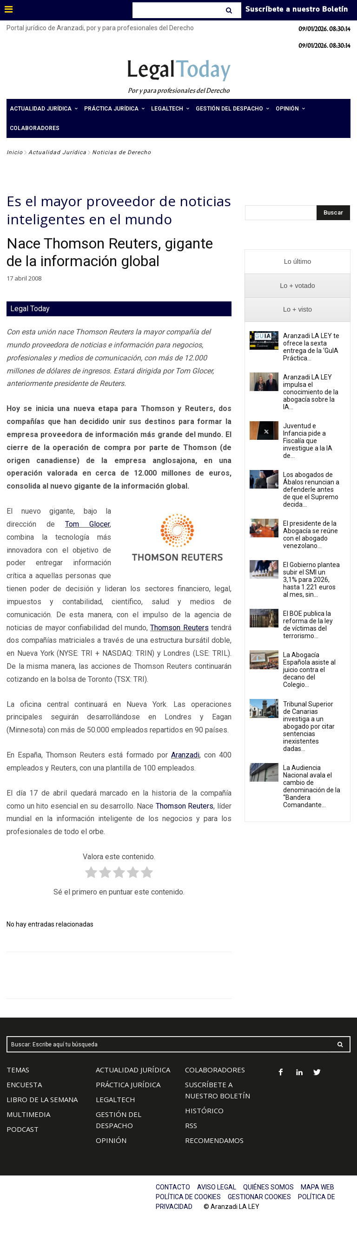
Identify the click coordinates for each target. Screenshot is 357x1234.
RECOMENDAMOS (214, 1140)
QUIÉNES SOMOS (268, 1187)
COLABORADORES (215, 1069)
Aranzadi (185, 755)
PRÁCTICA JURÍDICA (128, 1084)
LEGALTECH (115, 1099)
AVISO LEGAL (216, 1187)
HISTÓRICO (204, 1110)
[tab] (297, 261)
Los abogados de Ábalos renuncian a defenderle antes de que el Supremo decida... (311, 489)
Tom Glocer (87, 524)
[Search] (230, 10)
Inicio (15, 152)
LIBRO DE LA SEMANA (42, 1099)
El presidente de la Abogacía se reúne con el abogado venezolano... (310, 534)
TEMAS (18, 1069)
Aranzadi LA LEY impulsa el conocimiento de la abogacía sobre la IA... (310, 392)
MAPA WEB (317, 1187)
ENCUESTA (24, 1084)
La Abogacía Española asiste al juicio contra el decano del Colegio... (309, 669)
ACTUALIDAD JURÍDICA (133, 1069)
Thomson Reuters (179, 627)
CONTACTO (173, 1187)
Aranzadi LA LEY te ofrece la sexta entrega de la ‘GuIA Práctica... (311, 347)
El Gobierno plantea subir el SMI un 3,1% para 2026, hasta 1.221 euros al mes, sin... (311, 579)
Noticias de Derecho (121, 152)
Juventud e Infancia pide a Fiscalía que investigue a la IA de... (307, 440)
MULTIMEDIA (28, 1114)
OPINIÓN (111, 1140)
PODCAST (23, 1129)
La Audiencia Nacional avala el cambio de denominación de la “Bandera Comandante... (311, 786)
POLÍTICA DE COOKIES (188, 1197)
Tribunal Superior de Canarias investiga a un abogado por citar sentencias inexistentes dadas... (309, 726)
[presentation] (297, 261)
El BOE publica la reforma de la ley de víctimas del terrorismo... (308, 625)
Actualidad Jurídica (57, 152)
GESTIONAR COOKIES (259, 1197)
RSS (191, 1125)
